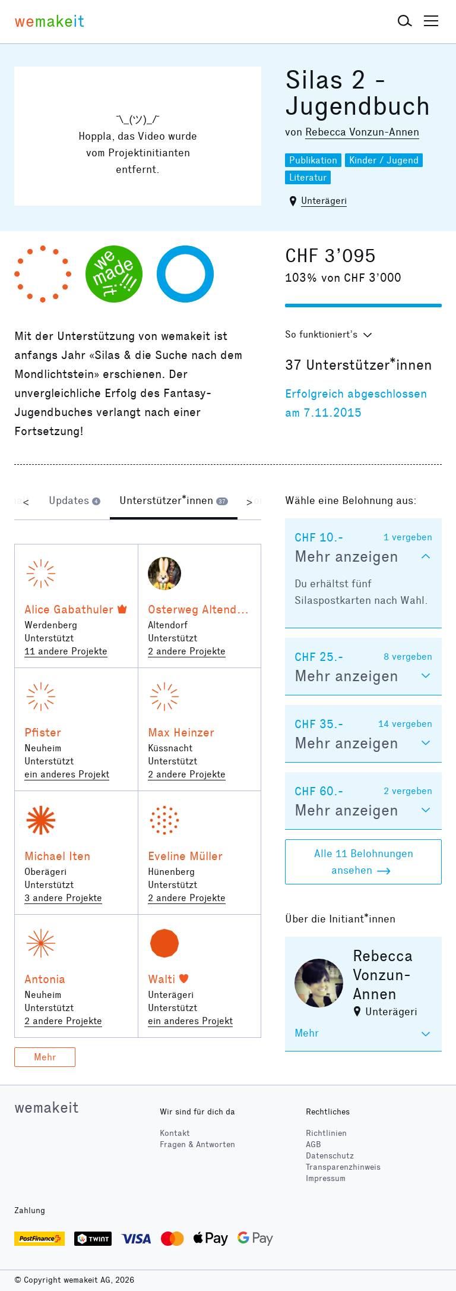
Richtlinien (326, 1133)
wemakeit (46, 1107)
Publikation (313, 160)
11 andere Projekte (65, 651)
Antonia (44, 979)
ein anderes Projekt (66, 774)
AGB (313, 1144)
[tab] (74, 501)
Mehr (45, 1057)
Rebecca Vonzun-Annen (362, 131)
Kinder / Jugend (384, 160)
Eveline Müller (185, 856)
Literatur (308, 177)
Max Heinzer (181, 732)
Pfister (42, 732)
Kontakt (175, 1133)
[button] (405, 21)
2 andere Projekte (187, 651)
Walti (161, 979)
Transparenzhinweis (343, 1167)
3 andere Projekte (63, 897)
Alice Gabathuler (68, 609)
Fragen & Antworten (197, 1144)
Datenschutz (330, 1156)
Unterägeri (324, 200)
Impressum (326, 1178)
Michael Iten (57, 856)
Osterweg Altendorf (200, 609)
